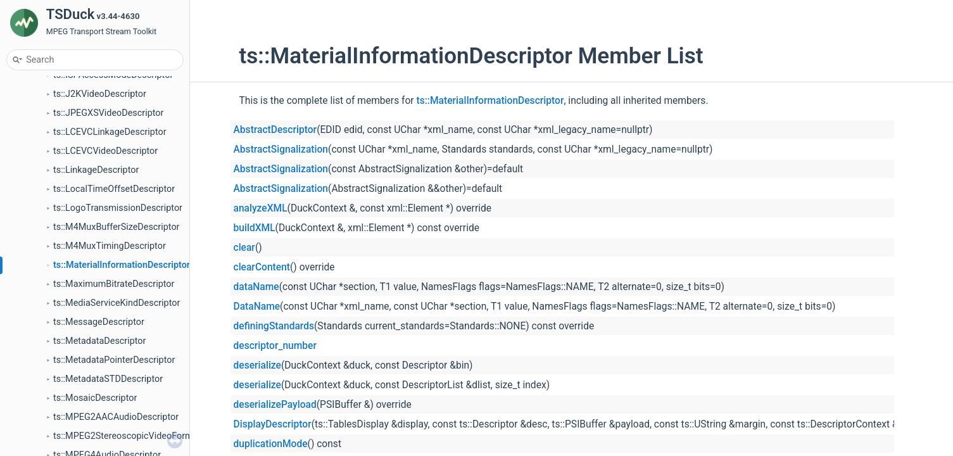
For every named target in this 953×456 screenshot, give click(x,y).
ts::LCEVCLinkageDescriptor (110, 132)
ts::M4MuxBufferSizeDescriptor (116, 227)
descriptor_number (275, 346)
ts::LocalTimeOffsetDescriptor (114, 189)
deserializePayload (275, 404)
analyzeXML (260, 208)
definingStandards (274, 326)
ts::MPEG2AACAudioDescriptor (116, 417)
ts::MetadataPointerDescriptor (114, 360)
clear (244, 247)
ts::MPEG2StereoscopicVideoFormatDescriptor (148, 436)
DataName (257, 306)
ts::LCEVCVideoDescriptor (105, 151)
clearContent (262, 267)
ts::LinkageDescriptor (96, 170)
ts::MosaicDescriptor (95, 398)
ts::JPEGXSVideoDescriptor (108, 113)
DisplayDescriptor (273, 424)
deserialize (257, 365)
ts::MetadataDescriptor (99, 341)
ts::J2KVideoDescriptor (99, 94)
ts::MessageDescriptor (98, 322)
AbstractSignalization (281, 149)
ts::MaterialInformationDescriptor (121, 265)
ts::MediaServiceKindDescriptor (116, 303)
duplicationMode (271, 444)
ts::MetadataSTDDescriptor (108, 379)
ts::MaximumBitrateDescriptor (113, 284)
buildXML (254, 228)
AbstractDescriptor (275, 130)
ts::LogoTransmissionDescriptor (117, 208)
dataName (256, 287)
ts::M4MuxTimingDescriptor (109, 246)
